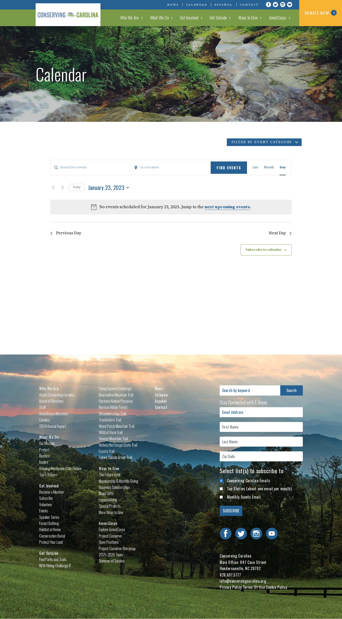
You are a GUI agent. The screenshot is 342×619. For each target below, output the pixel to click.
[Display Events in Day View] (283, 167)
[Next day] (62, 187)
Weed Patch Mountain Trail (116, 426)
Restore (44, 456)
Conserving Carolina (71, 13)
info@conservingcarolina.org (243, 581)
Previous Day (65, 233)
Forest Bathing (49, 523)
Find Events (229, 167)
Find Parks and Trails (52, 559)
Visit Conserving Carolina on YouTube (289, 4)
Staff (42, 407)
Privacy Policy (231, 587)
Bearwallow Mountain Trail (116, 395)
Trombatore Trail (110, 420)
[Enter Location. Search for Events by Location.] (171, 167)
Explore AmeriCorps (112, 529)
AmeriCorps (279, 17)
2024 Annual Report (52, 426)
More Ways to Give (111, 512)
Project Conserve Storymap (117, 548)
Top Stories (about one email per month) (259, 488)
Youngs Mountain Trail (113, 438)
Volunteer (45, 504)
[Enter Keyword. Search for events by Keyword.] (91, 167)
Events (43, 511)
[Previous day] (53, 187)
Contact (249, 5)
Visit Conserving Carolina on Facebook (268, 4)
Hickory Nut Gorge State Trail (118, 445)
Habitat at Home (50, 529)
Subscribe (46, 498)
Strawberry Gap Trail (112, 413)
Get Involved (198, 17)
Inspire (43, 462)
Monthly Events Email (244, 497)
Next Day (280, 233)
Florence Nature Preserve (116, 401)
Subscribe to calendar (264, 250)
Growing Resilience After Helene (60, 468)
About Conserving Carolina (56, 395)
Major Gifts (106, 493)
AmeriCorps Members (53, 413)
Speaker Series (49, 517)
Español (223, 5)
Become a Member (51, 492)
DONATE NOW (321, 13)
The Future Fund (109, 474)
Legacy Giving (108, 500)
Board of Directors (51, 401)
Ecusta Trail (106, 451)
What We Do (170, 17)
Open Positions (109, 542)
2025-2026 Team (111, 555)
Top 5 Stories (48, 474)
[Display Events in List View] (255, 167)
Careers (44, 420)
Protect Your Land (51, 542)
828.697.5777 (230, 575)
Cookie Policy (276, 587)
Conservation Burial (52, 536)
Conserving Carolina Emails (248, 480)
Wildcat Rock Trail (110, 432)
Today (77, 187)
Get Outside (225, 17)
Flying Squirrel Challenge (115, 388)
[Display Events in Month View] (269, 167)
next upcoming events (227, 207)
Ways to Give (252, 17)
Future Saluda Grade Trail (115, 457)
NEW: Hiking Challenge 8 (55, 565)
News (173, 5)
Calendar (196, 5)
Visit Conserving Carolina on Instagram (282, 4)
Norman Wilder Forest (113, 407)
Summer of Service (111, 561)
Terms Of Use (254, 587)
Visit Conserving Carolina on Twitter (275, 4)
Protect (44, 450)
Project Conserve (110, 536)
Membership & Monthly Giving (118, 481)
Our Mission (47, 443)
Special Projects (109, 506)
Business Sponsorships (114, 487)
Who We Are (142, 17)
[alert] (171, 207)
